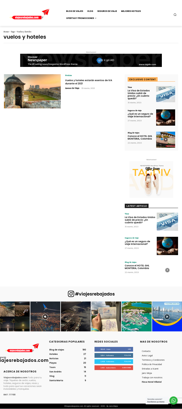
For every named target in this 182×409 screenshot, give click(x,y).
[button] (174, 14)
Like (129, 349)
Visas (130, 87)
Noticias (69, 75)
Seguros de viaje (135, 111)
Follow (127, 355)
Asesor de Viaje (72, 88)
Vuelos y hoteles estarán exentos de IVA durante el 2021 (89, 82)
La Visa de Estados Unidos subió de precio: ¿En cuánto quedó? (139, 94)
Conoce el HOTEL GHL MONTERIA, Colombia (140, 138)
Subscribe (126, 368)
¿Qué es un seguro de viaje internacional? (140, 116)
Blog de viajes (134, 133)
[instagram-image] (15, 317)
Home (6, 31)
